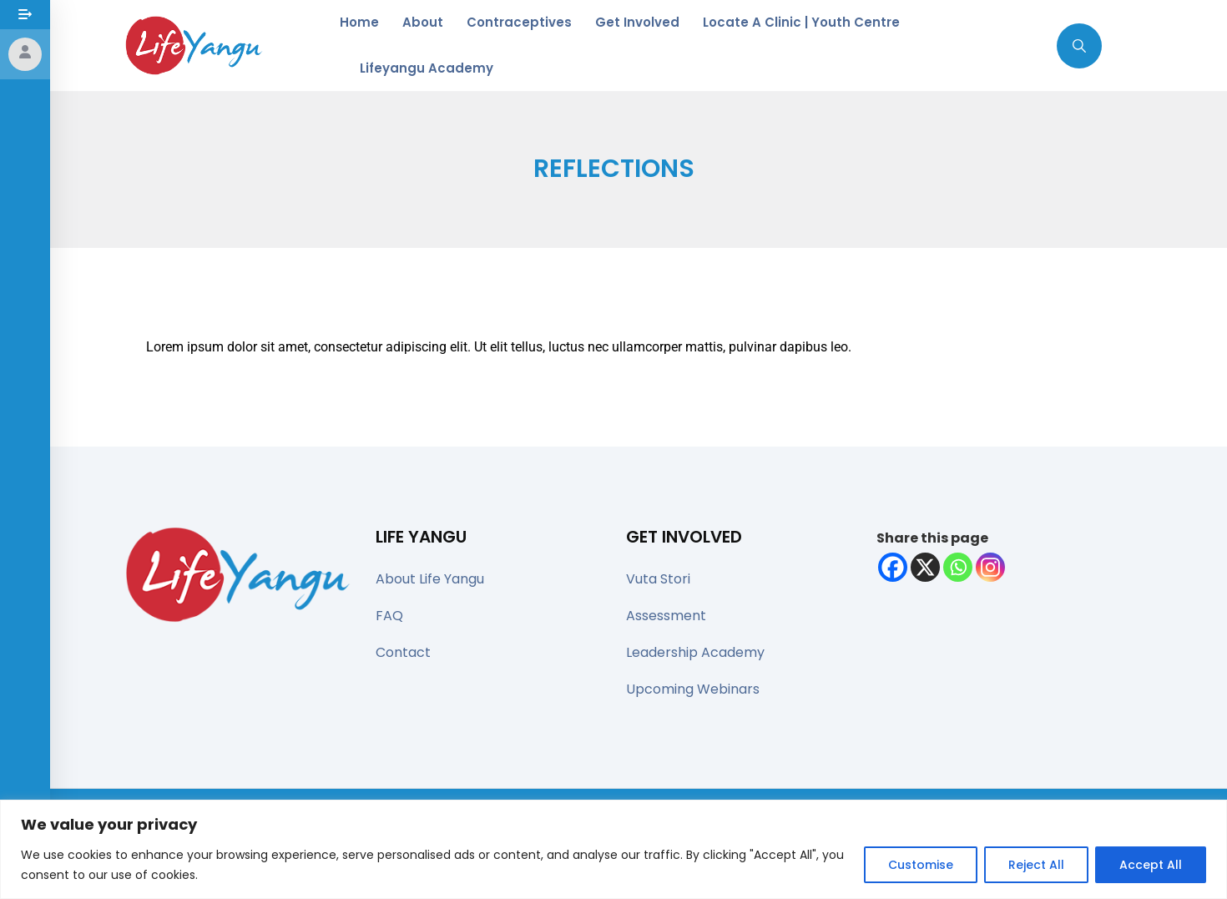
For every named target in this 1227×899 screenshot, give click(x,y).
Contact (403, 652)
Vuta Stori (658, 578)
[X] (925, 567)
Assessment (666, 615)
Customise (920, 864)
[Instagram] (990, 567)
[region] (613, 849)
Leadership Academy (695, 652)
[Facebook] (892, 567)
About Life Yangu (430, 578)
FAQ (389, 615)
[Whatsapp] (957, 567)
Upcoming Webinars (693, 689)
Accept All (1150, 864)
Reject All (1036, 864)
